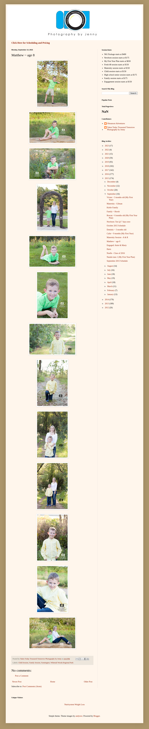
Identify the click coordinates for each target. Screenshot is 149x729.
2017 (107, 170)
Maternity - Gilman (114, 204)
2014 (107, 299)
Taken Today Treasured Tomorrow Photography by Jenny (121, 128)
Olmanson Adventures (116, 123)
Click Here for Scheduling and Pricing (30, 42)
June (109, 274)
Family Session (34, 663)
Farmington (45, 663)
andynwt (79, 716)
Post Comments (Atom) (32, 686)
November (111, 186)
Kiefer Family (112, 208)
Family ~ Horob (113, 212)
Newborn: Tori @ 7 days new (118, 222)
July (109, 270)
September (111, 194)
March (110, 286)
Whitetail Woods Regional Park (62, 663)
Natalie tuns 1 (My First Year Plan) (121, 257)
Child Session (23, 663)
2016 (107, 174)
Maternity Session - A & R (117, 237)
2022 (107, 150)
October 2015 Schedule (116, 226)
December (111, 182)
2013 (107, 304)
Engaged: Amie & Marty (117, 245)
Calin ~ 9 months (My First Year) (120, 233)
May (109, 278)
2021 (107, 154)
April (109, 282)
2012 (107, 308)
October (110, 190)
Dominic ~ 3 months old (116, 230)
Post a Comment (21, 676)
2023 (107, 146)
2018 (107, 166)
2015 (107, 178)
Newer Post (16, 682)
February (111, 290)
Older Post (88, 682)
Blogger (96, 716)
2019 (107, 162)
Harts (109, 249)
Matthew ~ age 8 (113, 241)
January (110, 294)
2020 (107, 158)
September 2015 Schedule (117, 261)
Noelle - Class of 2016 (116, 253)
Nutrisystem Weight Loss (74, 704)
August (110, 266)
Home (52, 682)
